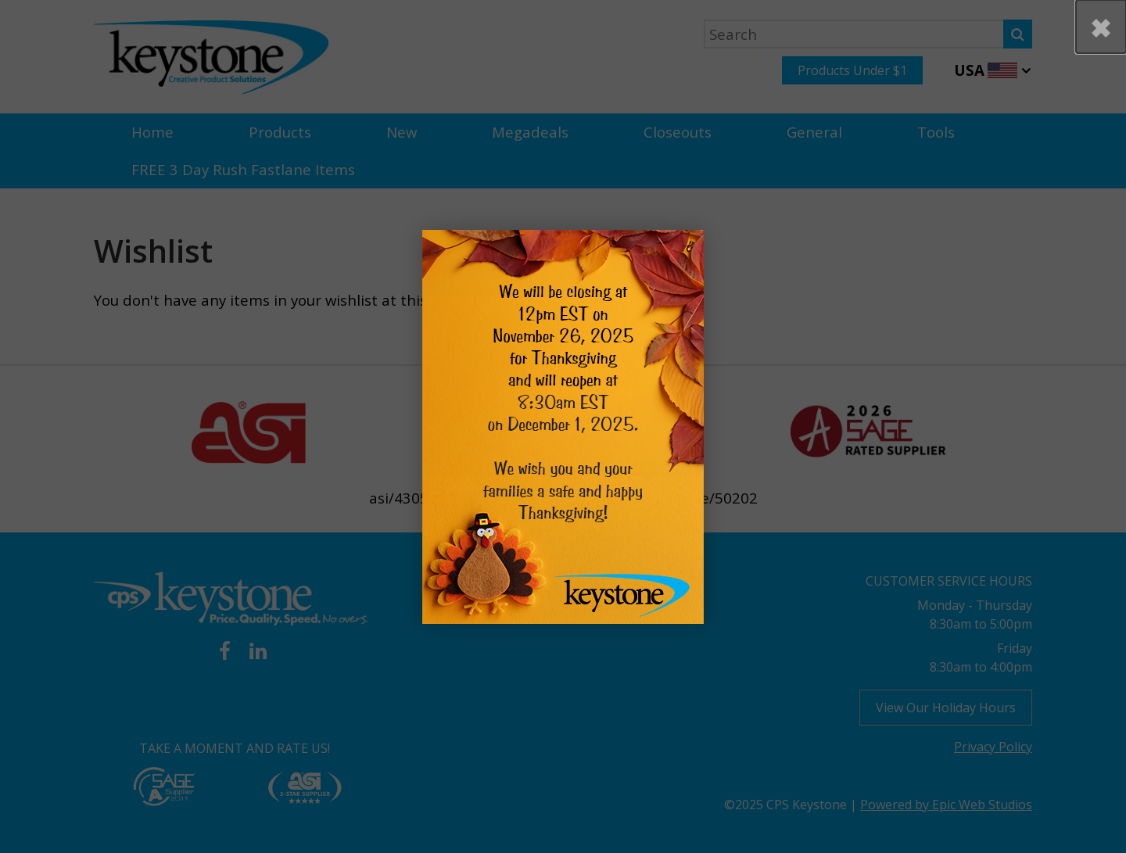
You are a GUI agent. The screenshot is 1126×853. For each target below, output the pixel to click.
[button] (1101, 26)
